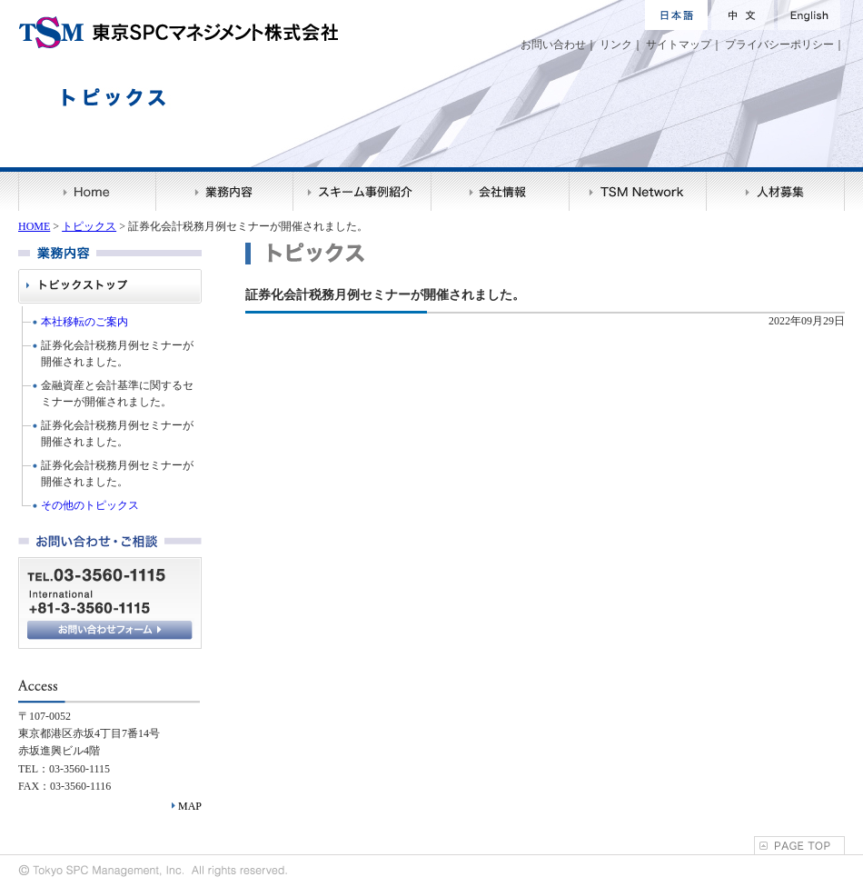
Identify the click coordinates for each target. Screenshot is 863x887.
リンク (616, 44)
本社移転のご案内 (84, 321)
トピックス (89, 226)
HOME (34, 226)
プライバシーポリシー (779, 44)
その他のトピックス (90, 505)
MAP (190, 806)
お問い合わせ (553, 44)
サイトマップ (678, 44)
